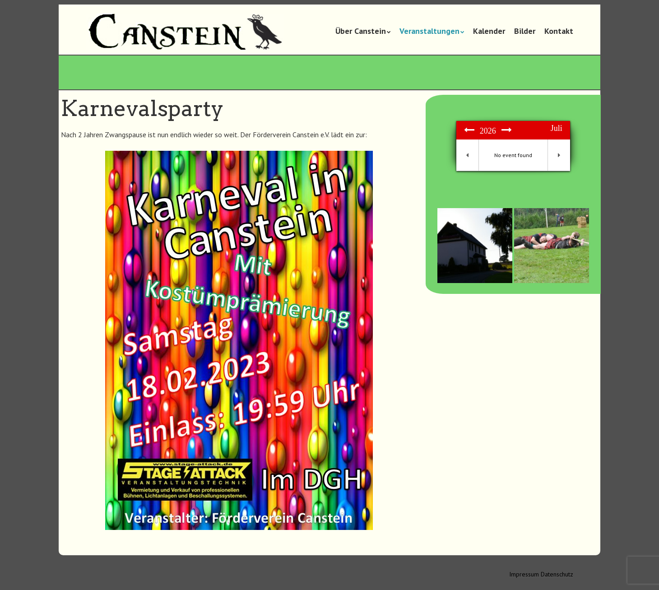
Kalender (489, 31)
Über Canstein (360, 31)
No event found (513, 155)
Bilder (524, 31)
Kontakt (558, 31)
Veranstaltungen (429, 31)
